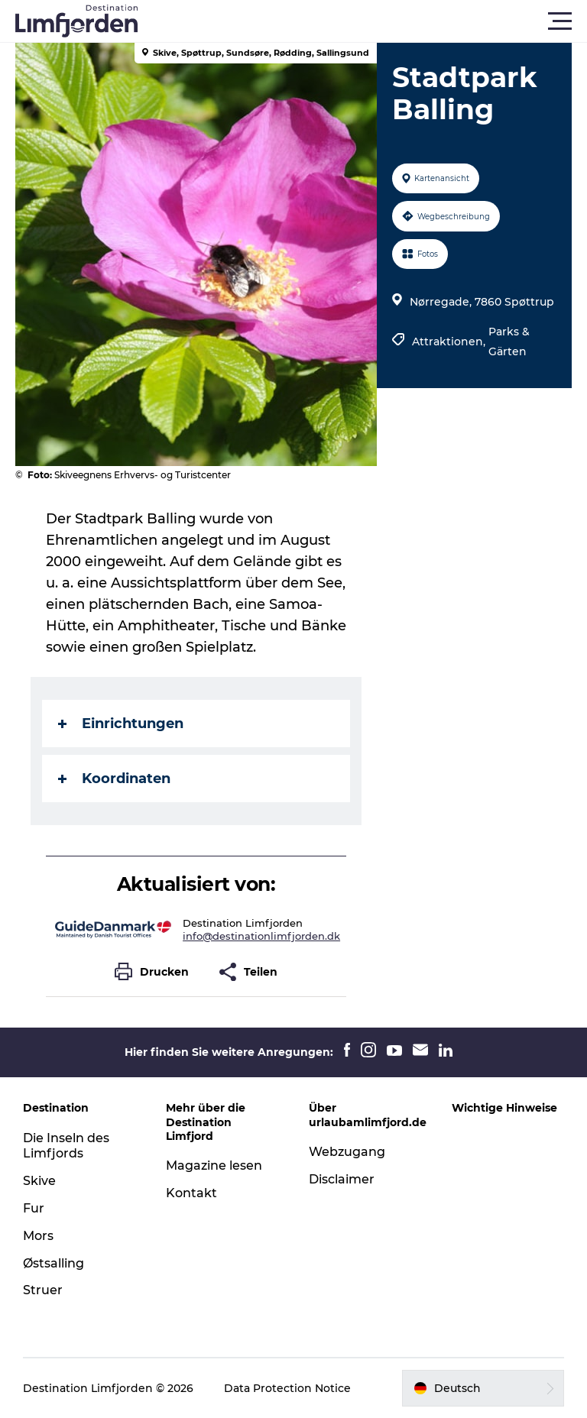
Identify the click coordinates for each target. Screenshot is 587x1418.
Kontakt (191, 1193)
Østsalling (53, 1263)
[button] (362, 21)
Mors (38, 1236)
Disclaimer (342, 1179)
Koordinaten (114, 778)
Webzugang (347, 1151)
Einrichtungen (120, 723)
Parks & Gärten (509, 341)
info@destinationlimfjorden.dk (261, 936)
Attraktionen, (450, 341)
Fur (33, 1208)
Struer (43, 1290)
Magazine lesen (214, 1165)
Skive (39, 1181)
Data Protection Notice (287, 1388)
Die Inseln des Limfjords (66, 1146)
